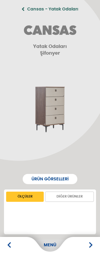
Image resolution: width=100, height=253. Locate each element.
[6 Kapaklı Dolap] (91, 245)
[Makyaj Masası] (9, 245)
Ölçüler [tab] (25, 196)
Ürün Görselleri (50, 179)
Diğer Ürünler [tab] (70, 196)
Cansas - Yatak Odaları (50, 9)
